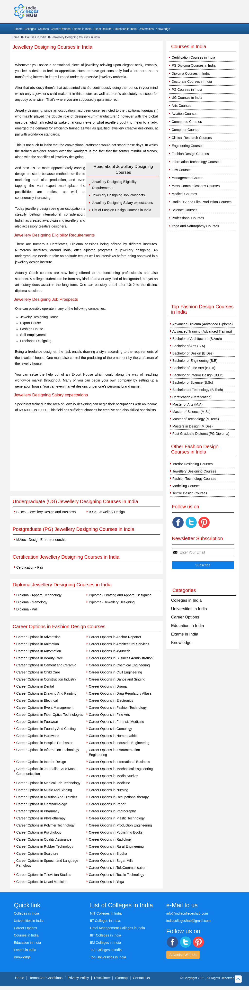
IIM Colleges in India (105, 943)
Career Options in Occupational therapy (119, 797)
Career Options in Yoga (106, 882)
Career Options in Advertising (38, 637)
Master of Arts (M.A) (187, 404)
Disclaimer (102, 978)
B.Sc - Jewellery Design (107, 512)
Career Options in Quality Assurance (43, 839)
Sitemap (121, 978)
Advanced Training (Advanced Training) (202, 331)
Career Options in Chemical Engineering (119, 665)
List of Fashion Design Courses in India (121, 210)
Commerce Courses (187, 122)
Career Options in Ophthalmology (41, 804)
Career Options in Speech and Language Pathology (47, 863)
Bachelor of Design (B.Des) (193, 353)
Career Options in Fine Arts (109, 715)
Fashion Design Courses (190, 154)
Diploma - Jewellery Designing (111, 602)
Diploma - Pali (26, 609)
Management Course (188, 178)
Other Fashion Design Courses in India (195, 449)
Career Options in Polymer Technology (45, 825)
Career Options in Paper (107, 804)
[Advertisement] (86, 454)
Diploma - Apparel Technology (39, 595)
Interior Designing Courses (192, 464)
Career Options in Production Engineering (120, 825)
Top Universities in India (108, 957)
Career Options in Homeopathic (112, 736)
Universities (146, 29)
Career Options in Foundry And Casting (46, 729)
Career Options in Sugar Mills (111, 861)
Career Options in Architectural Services (119, 644)
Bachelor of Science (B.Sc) (192, 382)
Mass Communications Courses (196, 186)
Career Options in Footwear (37, 722)
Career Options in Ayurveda (110, 651)
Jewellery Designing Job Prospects (118, 195)
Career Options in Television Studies (43, 875)
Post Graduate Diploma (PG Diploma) (200, 434)
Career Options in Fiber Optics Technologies (49, 715)
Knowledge (163, 29)
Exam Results (102, 29)
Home (19, 29)
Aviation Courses (184, 114)
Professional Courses (188, 218)
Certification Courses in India (193, 57)
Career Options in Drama (108, 686)
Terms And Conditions (45, 978)
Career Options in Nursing (108, 790)
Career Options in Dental (35, 686)
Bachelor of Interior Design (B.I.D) (197, 375)
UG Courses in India (187, 98)
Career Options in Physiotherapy (40, 818)
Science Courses (184, 210)
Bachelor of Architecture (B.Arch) (197, 339)
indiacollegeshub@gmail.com (188, 921)
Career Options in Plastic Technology (116, 818)
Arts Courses (181, 106)
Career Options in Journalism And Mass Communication (46, 771)
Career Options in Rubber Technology (44, 846)
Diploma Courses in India (191, 73)
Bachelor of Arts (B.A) (188, 346)
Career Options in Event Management (44, 707)
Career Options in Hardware (37, 736)
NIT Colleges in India (106, 913)
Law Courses (182, 170)
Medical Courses (184, 194)
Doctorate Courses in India (192, 81)
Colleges (30, 29)
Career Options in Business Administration (120, 658)
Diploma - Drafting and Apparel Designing (120, 595)
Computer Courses (186, 130)
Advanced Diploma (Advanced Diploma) (202, 324)
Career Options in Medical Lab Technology (48, 783)
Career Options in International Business (119, 762)
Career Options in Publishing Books (115, 832)
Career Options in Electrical (37, 700)
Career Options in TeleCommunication (117, 868)
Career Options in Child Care (38, 672)
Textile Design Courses (189, 493)
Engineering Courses (188, 146)
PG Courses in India (187, 89)
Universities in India (189, 609)
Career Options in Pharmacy (37, 811)
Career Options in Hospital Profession (44, 743)
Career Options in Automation (38, 651)
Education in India (125, 29)
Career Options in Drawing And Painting (46, 693)
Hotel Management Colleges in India (117, 928)
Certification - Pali (29, 567)
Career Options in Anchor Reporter (115, 637)
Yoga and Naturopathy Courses (195, 226)
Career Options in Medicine (109, 783)
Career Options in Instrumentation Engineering (114, 752)
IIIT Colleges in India (105, 935)
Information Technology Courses (196, 162)
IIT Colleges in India (105, 921)
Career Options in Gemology (110, 729)
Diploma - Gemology (31, 602)
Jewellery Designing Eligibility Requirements (114, 185)
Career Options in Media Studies (113, 776)
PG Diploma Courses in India (194, 65)
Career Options (60, 29)
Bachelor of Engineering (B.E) (194, 361)
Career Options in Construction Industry (46, 679)
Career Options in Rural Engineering (116, 846)
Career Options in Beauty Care (39, 658)
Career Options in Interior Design (41, 762)
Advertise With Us (182, 955)
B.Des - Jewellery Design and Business (46, 512)
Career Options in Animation (37, 644)
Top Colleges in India (106, 950)
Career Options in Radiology (110, 839)
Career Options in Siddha (108, 853)
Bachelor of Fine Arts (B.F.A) (193, 368)
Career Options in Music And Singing (44, 790)
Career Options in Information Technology (47, 750)
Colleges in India (186, 600)
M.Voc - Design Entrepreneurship (41, 540)
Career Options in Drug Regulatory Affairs (120, 693)
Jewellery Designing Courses (194, 471)
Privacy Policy (78, 978)
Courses (43, 29)
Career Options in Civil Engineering (115, 672)
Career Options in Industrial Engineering (119, 743)
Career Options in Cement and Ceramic (46, 665)
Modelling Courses (186, 486)
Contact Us (141, 978)
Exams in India (82, 29)
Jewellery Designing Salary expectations (122, 203)
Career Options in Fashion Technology (118, 707)
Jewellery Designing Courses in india (76, 37)
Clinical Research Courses (192, 138)
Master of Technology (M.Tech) (195, 419)
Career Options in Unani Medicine (41, 882)
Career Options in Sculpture (37, 853)
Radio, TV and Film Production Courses (201, 202)
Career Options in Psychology (38, 832)
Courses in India (35, 37)
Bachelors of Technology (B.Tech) (197, 390)
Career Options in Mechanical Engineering (121, 769)
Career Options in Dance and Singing (117, 679)
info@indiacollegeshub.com (187, 913)
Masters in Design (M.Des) (192, 426)
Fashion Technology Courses (194, 479)
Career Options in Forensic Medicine (116, 722)
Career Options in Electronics (111, 700)
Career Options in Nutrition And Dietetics (46, 797)
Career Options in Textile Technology (116, 875)
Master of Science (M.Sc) (191, 412)
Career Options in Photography (112, 811)
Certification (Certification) (192, 397)
